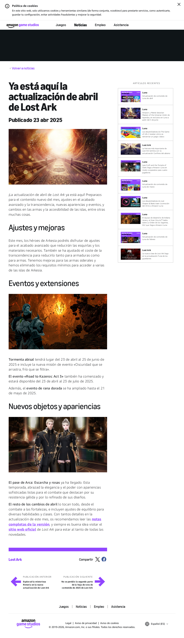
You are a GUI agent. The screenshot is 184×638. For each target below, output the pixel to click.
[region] (146, 172)
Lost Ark (15, 559)
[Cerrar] (179, 4)
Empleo (100, 25)
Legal (68, 623)
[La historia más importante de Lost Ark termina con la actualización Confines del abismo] (145, 149)
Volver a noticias (23, 68)
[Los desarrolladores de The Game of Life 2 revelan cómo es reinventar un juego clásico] (145, 132)
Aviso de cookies (109, 623)
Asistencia (121, 25)
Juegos (61, 25)
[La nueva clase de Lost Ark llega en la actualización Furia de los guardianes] (145, 254)
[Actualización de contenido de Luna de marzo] (145, 184)
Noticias (80, 25)
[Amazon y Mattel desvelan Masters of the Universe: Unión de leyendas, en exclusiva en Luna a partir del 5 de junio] (145, 114)
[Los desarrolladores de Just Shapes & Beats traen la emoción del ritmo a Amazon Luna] (145, 201)
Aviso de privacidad (86, 623)
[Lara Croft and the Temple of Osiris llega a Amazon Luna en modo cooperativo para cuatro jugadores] (145, 167)
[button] (58, 156)
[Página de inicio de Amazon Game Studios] (22, 25)
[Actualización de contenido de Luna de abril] (145, 96)
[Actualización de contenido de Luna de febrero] (145, 237)
